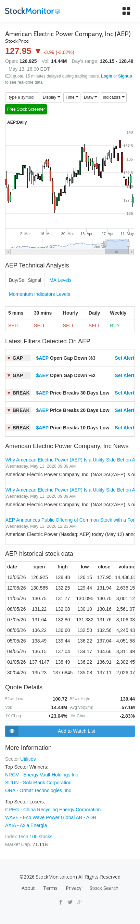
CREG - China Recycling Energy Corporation (53, 809)
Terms (50, 888)
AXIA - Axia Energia (26, 825)
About (28, 888)
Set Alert (124, 358)
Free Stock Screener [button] (26, 109)
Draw (90, 97)
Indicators (113, 97)
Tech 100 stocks (35, 836)
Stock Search (104, 888)
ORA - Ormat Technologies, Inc (38, 790)
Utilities (28, 759)
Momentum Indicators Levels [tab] (39, 294)
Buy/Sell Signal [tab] (25, 280)
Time (71, 97)
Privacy (73, 888)
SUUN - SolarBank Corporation (38, 782)
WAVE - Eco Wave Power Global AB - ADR (50, 817)
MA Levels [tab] (60, 280)
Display (51, 97)
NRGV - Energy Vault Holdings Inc (41, 774)
